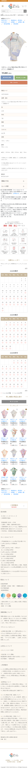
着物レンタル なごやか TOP (8, 15)
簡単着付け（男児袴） (17, 20)
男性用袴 (15, 24)
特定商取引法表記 (11, 761)
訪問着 (13, 22)
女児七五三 (21, 15)
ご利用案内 (7, 760)
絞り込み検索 (14, 401)
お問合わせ (16, 193)
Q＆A (21, 760)
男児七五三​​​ (4, 20)
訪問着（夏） (21, 22)
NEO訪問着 (7, 24)
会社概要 (19, 761)
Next (26, 46)
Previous (2, 46)
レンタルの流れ (15, 760)
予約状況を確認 (7, 77)
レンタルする (14, 82)
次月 (26, 268)
